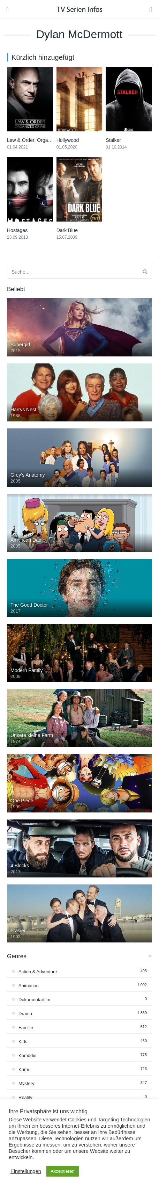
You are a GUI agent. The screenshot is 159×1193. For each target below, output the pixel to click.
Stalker (113, 140)
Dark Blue (67, 230)
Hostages (17, 230)
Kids (22, 1041)
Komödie (27, 1055)
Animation (28, 985)
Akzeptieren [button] (63, 1171)
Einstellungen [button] (25, 1171)
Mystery (26, 1083)
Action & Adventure (37, 971)
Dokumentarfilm (34, 999)
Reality (25, 1097)
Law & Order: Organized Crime (40, 140)
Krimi (23, 1069)
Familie (25, 1027)
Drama (25, 1013)
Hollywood (67, 140)
